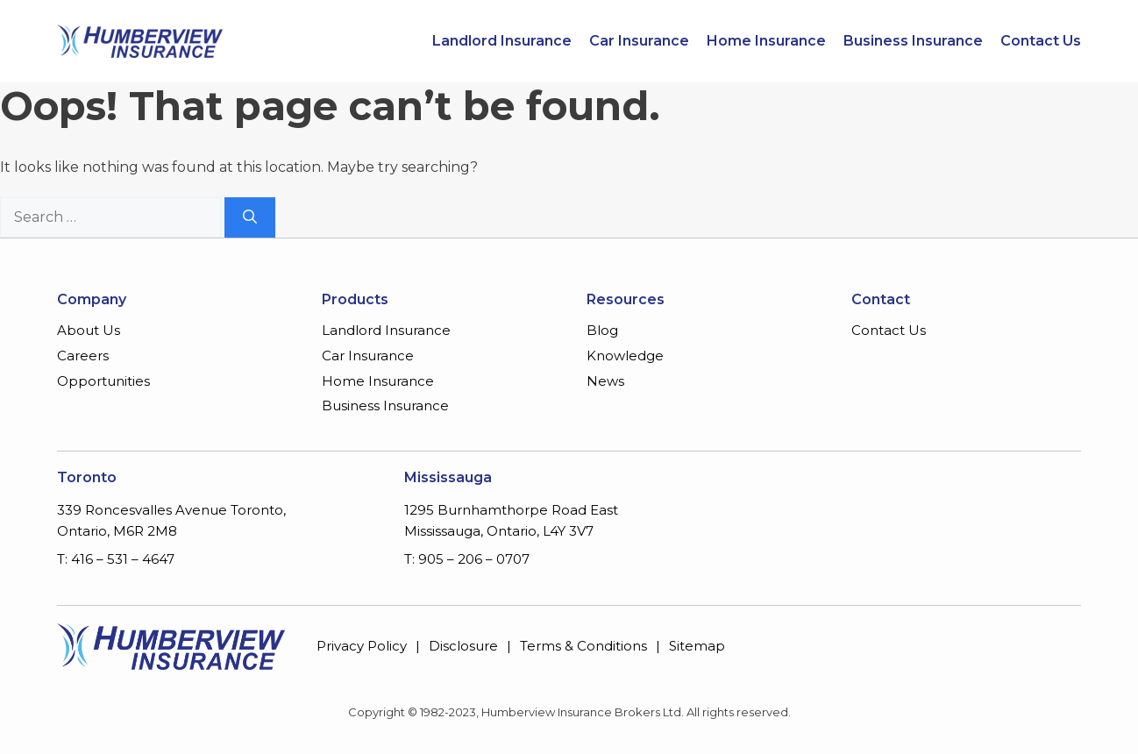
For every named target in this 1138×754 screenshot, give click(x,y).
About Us (88, 330)
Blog (602, 330)
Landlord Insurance (502, 41)
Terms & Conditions (583, 645)
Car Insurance (639, 41)
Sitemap (697, 645)
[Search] (249, 217)
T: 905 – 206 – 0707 (467, 559)
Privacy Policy (362, 645)
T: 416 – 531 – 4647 (115, 559)
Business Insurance (913, 41)
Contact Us (1040, 41)
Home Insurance (766, 41)
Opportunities (103, 381)
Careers (83, 355)
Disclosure (463, 645)
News (605, 381)
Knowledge (625, 355)
